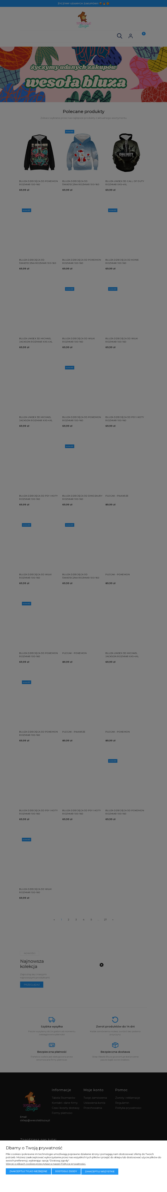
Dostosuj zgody (66, 1171)
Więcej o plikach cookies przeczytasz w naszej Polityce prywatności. (46, 1164)
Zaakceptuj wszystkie (99, 1171)
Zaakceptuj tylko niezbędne (28, 1171)
